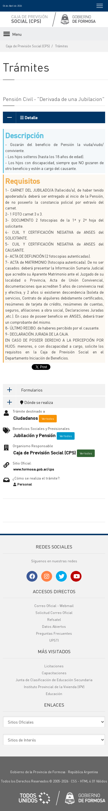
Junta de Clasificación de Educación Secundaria (54, 680)
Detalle (20, 117)
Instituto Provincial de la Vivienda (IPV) (54, 687)
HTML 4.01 (87, 781)
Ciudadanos (25, 418)
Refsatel (54, 619)
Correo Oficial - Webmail (54, 606)
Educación (54, 694)
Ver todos (48, 418)
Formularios (23, 390)
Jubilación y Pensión (34, 435)
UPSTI (54, 640)
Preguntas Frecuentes (54, 633)
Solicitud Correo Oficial (54, 612)
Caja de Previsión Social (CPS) (28, 46)
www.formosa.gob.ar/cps (33, 469)
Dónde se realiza (28, 402)
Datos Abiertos (54, 626)
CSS (74, 781)
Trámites (61, 46)
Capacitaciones (54, 673)
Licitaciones (54, 666)
